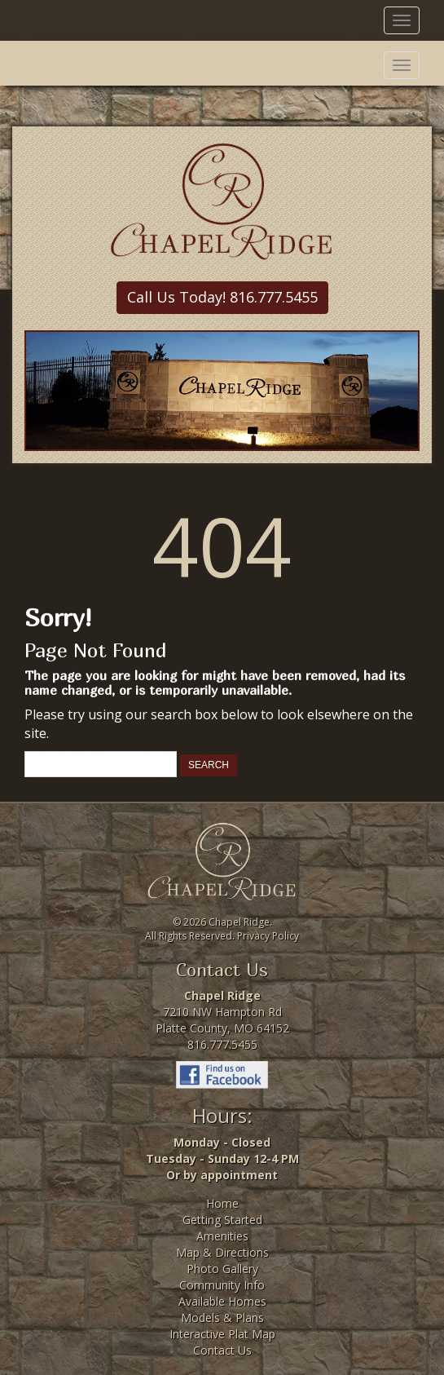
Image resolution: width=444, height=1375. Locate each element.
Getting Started (222, 1219)
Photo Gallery (222, 1268)
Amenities (222, 1236)
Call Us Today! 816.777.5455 (222, 297)
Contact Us (222, 1350)
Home (222, 1203)
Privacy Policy (268, 936)
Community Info (222, 1285)
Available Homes (222, 1301)
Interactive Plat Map (222, 1334)
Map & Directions (222, 1252)
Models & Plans (222, 1317)
